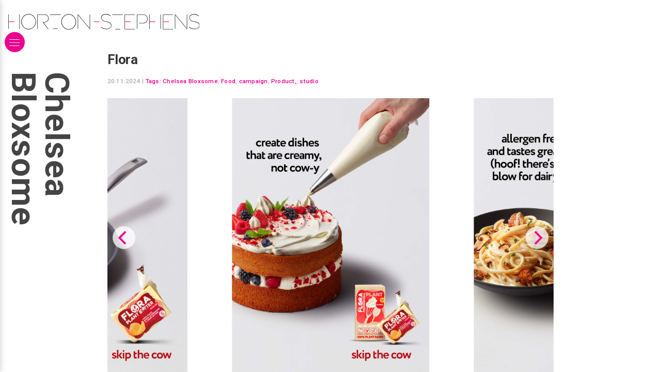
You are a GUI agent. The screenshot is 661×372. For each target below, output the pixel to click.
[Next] (537, 237)
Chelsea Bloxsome (190, 81)
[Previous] (124, 237)
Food (228, 81)
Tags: (153, 81)
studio (309, 81)
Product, (283, 81)
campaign (253, 81)
